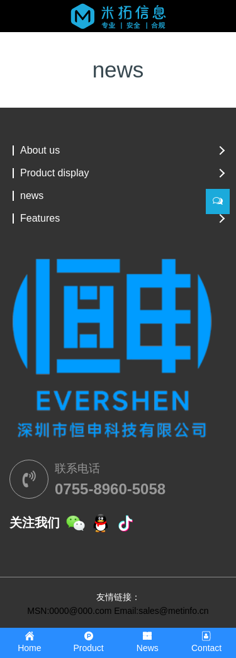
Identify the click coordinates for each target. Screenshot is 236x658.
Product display (54, 173)
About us (40, 150)
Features (40, 218)
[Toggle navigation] (27, 23)
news (31, 196)
